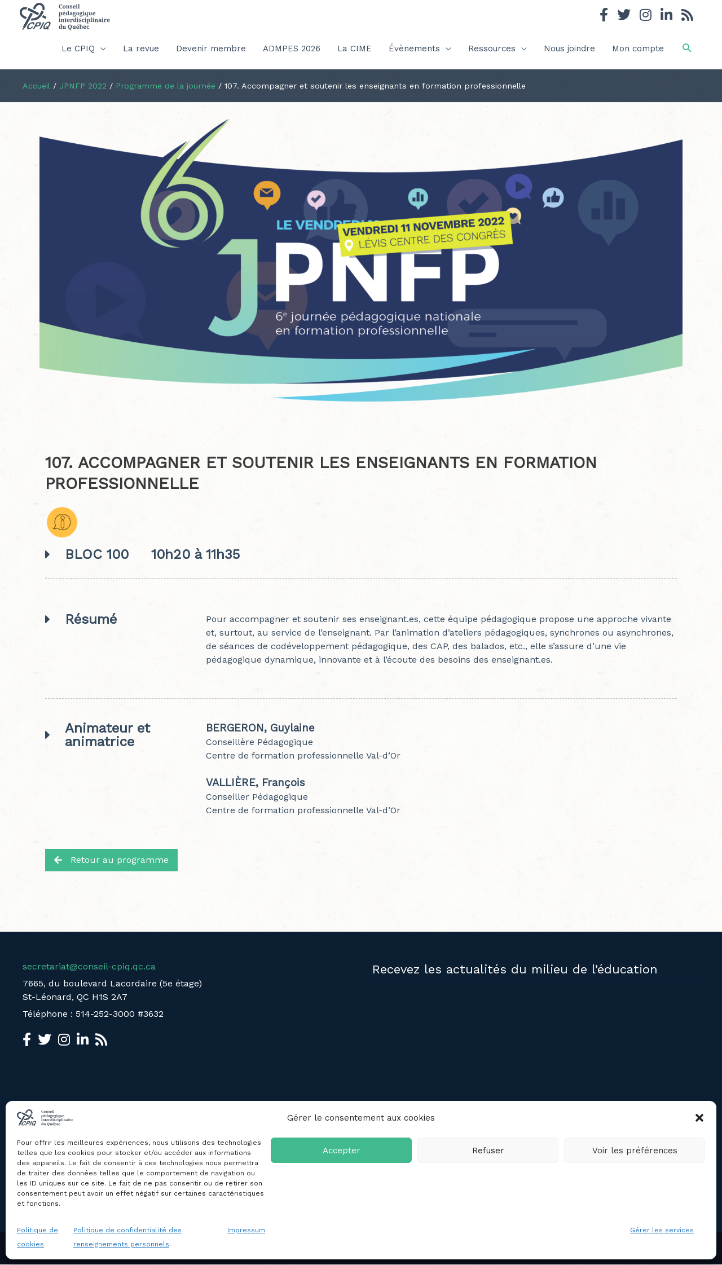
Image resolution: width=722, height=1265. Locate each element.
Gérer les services (662, 1230)
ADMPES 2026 (291, 48)
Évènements (414, 48)
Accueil (36, 85)
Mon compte (638, 48)
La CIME (354, 48)
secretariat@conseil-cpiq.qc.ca (89, 966)
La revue (141, 48)
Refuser (488, 1150)
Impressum (246, 1230)
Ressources (492, 48)
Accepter (341, 1150)
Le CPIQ (78, 48)
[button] (699, 1117)
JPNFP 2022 (83, 85)
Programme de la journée (165, 85)
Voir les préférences (634, 1150)
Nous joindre (569, 48)
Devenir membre (211, 48)
